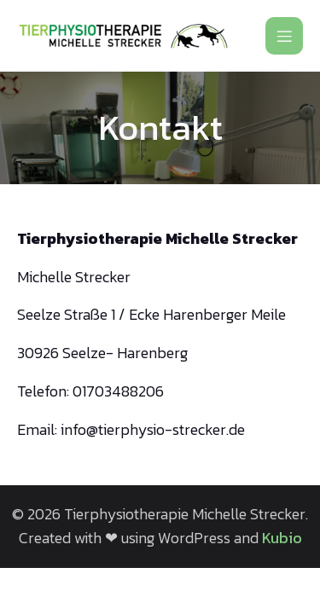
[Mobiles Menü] (284, 36)
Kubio (282, 537)
